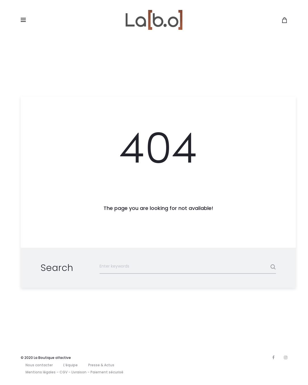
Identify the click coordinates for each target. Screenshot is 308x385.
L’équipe (70, 365)
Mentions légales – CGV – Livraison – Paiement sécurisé (74, 372)
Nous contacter (39, 365)
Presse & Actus (101, 365)
